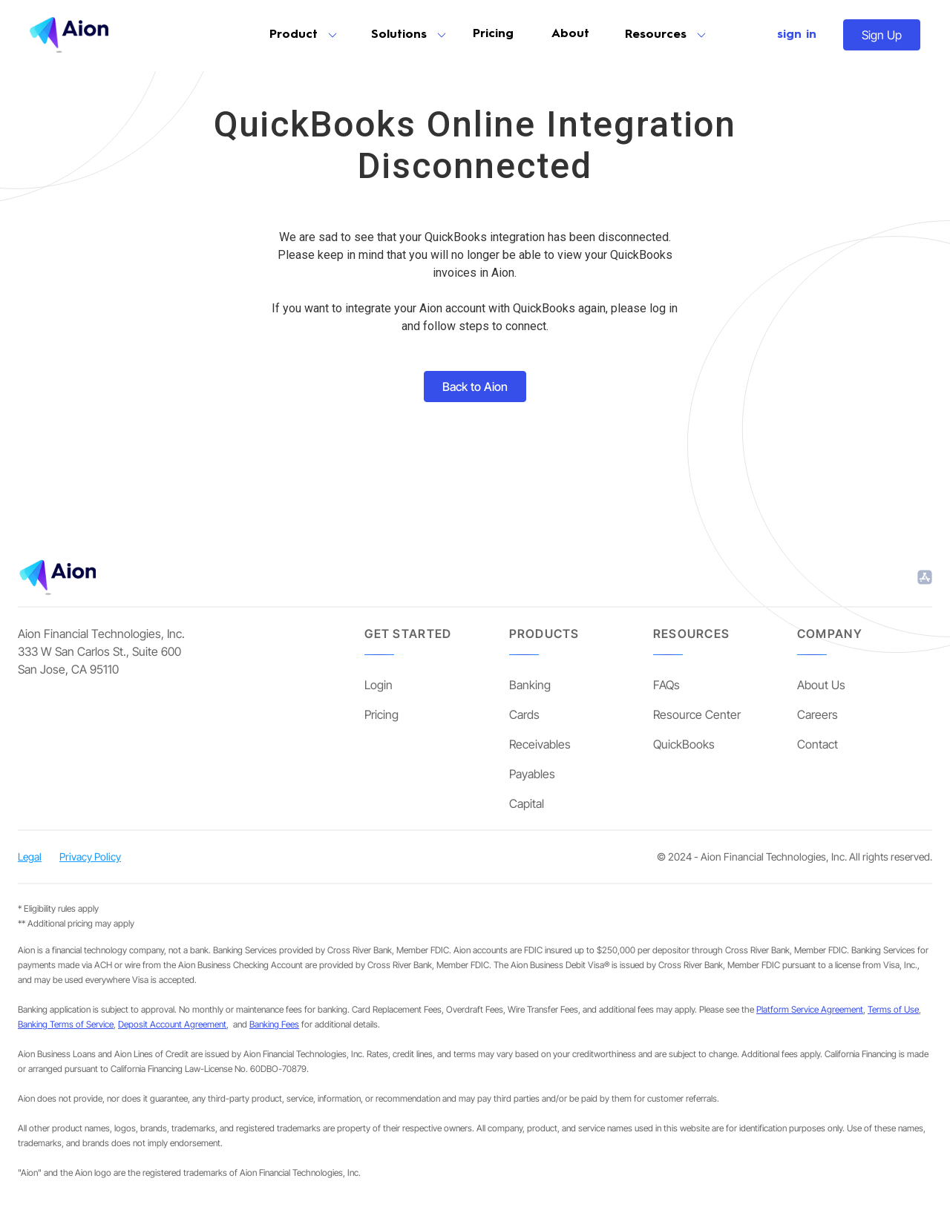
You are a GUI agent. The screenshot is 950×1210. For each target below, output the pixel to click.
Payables (532, 773)
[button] (302, 35)
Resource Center (697, 714)
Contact (817, 744)
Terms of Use (893, 1009)
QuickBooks (684, 744)
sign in (796, 35)
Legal (30, 856)
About (570, 34)
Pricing (493, 34)
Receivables (540, 744)
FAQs (666, 684)
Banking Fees (274, 1024)
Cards (524, 714)
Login (378, 684)
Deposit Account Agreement (172, 1024)
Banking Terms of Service (66, 1024)
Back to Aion (475, 386)
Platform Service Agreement (809, 1009)
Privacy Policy (90, 856)
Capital (526, 803)
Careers (817, 714)
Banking (530, 684)
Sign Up (882, 34)
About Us (821, 684)
